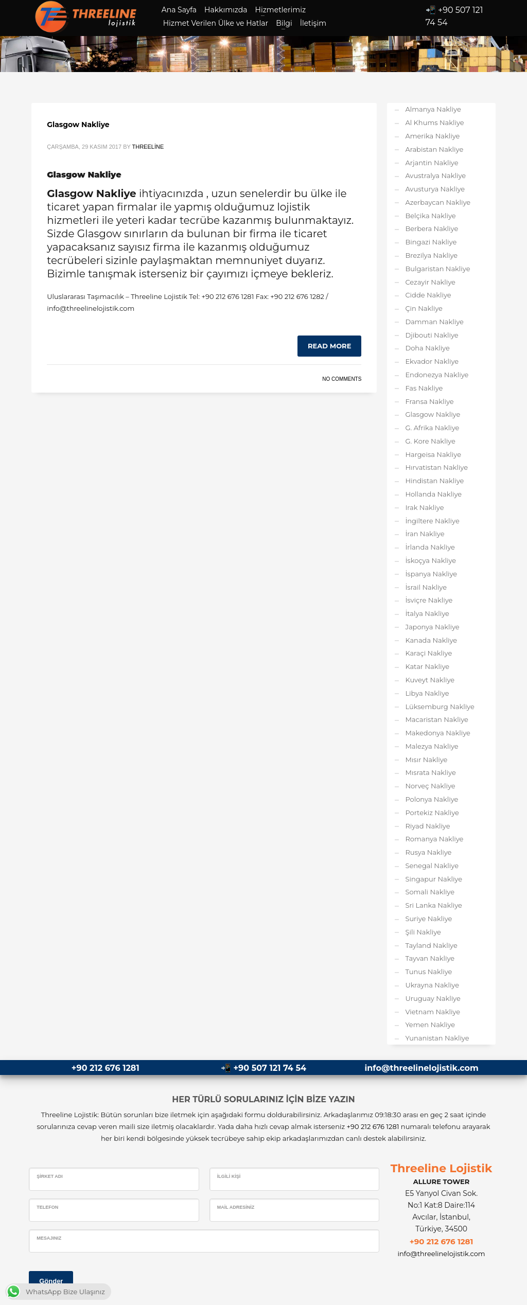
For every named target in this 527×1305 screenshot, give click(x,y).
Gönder (51, 1281)
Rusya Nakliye (428, 852)
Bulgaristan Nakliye (437, 268)
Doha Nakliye (427, 348)
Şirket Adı (50, 1176)
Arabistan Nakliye (434, 149)
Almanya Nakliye (433, 109)
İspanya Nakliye (431, 574)
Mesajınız (49, 1238)
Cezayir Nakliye (430, 282)
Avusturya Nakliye (435, 189)
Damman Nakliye (434, 322)
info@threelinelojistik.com (421, 1068)
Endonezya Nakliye (436, 375)
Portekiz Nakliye (432, 812)
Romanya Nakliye (434, 839)
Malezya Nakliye (431, 746)
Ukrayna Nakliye (432, 985)
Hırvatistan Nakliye (436, 467)
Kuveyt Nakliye (429, 680)
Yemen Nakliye (430, 1024)
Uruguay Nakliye (432, 998)
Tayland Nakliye (431, 945)
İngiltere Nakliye (432, 521)
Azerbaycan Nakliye (437, 202)
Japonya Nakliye (432, 627)
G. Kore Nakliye (430, 441)
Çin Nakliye (424, 308)
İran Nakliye (424, 534)
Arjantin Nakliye (431, 162)
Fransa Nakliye (429, 401)
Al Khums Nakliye (434, 122)
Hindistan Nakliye (434, 481)
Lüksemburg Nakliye (439, 706)
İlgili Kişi (229, 1176)
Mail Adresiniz (236, 1207)
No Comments (341, 379)
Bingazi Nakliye (430, 242)
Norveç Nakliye (430, 786)
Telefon (47, 1207)
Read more (329, 346)
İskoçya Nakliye (430, 560)
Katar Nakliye (427, 666)
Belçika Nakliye (430, 215)
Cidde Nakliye (428, 295)
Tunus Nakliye (428, 971)
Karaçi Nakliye (428, 653)
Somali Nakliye (429, 892)
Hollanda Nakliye (433, 494)
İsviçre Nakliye (428, 600)
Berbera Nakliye (431, 228)
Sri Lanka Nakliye (433, 905)
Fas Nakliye (424, 388)
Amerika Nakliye (432, 136)
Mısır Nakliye (426, 759)
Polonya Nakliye (431, 799)
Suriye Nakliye (428, 918)
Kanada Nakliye (431, 640)
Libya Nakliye (427, 693)
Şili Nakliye (423, 932)
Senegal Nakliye (432, 865)
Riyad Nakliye (427, 826)
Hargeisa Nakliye (433, 454)
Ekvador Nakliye (432, 361)
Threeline (148, 147)
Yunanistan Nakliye (437, 1038)
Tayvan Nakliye (429, 958)
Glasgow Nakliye (78, 124)
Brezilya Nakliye (431, 255)
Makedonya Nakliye (437, 733)
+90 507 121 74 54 (270, 1068)
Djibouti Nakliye (431, 335)
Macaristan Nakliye (436, 719)
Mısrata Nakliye (430, 772)
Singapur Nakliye (433, 879)
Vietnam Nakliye (432, 1012)
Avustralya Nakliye (435, 175)
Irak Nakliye (424, 507)
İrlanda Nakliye (430, 547)
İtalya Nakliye (427, 613)
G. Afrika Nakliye (432, 428)
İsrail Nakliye (426, 587)
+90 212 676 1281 (105, 1068)
